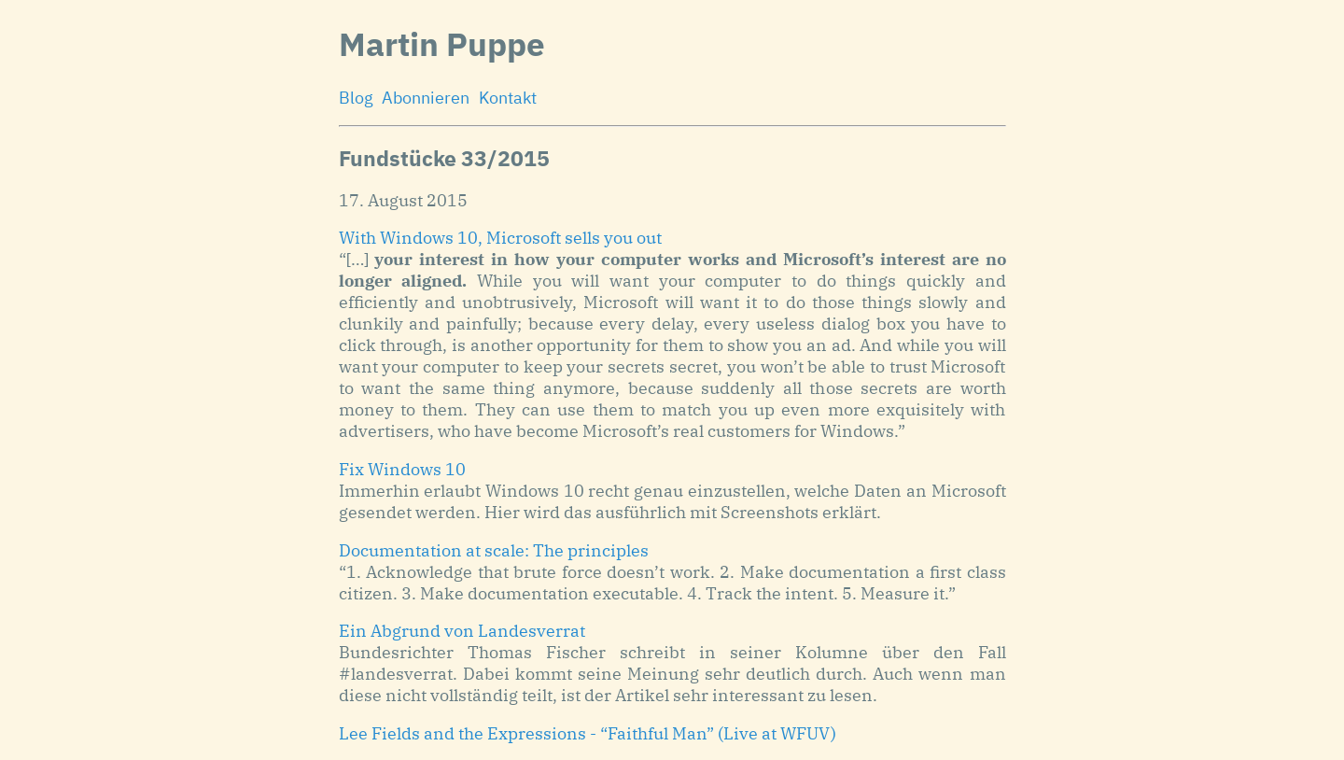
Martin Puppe (442, 43)
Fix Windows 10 (402, 469)
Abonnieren (425, 97)
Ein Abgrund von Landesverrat (462, 630)
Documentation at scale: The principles (494, 550)
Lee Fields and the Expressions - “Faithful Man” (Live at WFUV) (587, 733)
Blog (356, 97)
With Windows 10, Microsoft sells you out (500, 237)
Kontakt (508, 97)
